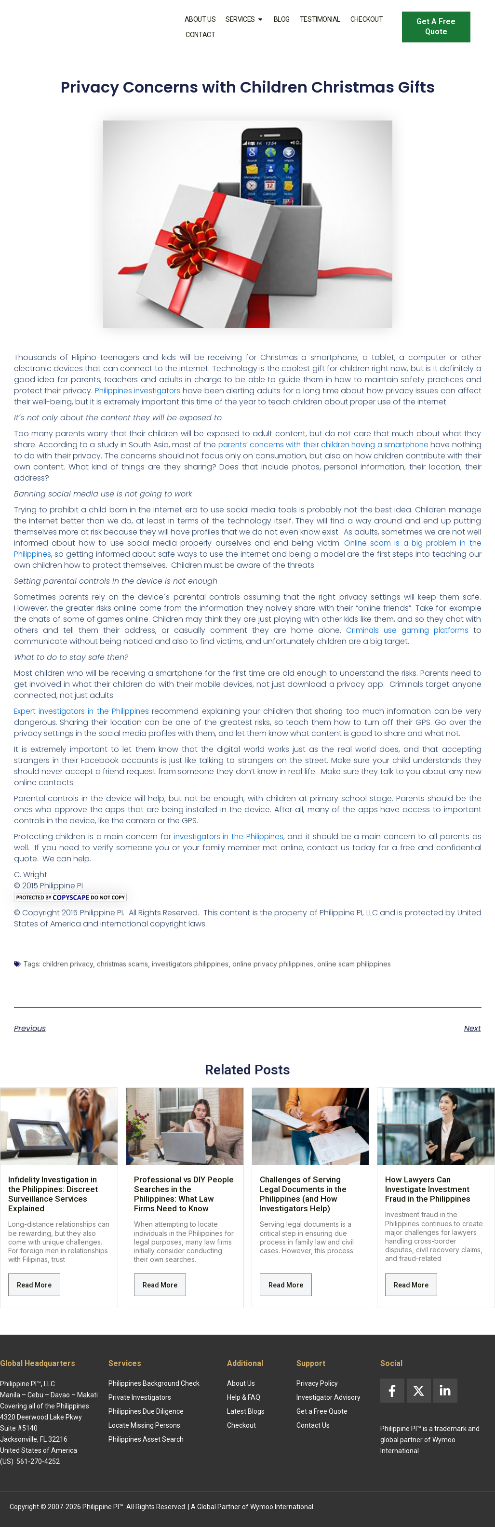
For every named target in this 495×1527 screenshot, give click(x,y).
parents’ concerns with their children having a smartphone (344, 444)
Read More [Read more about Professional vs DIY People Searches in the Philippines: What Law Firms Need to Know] (160, 1285)
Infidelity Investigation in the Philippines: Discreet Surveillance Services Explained (53, 1194)
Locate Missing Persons (144, 1425)
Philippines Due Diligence (146, 1411)
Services (244, 19)
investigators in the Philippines (229, 836)
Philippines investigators (139, 390)
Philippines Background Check (154, 1383)
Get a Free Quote (322, 1411)
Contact (200, 35)
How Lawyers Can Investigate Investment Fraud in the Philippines (427, 1189)
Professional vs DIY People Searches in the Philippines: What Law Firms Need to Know (184, 1194)
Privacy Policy (317, 1383)
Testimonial (320, 19)
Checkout (366, 19)
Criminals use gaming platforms (405, 630)
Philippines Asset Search (146, 1439)
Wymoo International (281, 1507)
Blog (282, 19)
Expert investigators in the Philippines (84, 711)
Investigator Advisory (328, 1397)
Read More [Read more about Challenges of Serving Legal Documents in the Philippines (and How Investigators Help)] (285, 1285)
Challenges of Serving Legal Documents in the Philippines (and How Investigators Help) (303, 1194)
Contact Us (313, 1425)
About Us (200, 19)
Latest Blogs (246, 1411)
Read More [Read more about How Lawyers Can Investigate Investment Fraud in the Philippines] (411, 1285)
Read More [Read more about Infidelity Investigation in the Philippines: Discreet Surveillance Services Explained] (34, 1285)
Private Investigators (139, 1397)
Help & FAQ (243, 1397)
